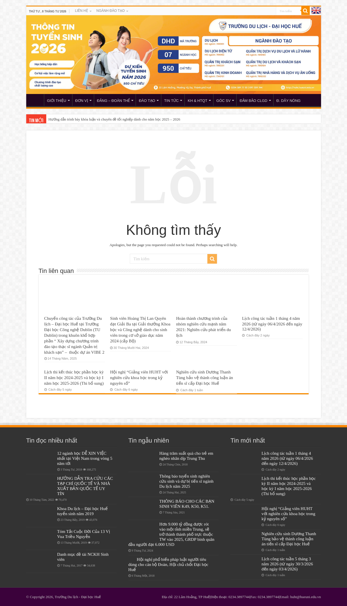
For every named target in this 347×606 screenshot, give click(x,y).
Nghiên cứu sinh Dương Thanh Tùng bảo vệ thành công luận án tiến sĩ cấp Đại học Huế (204, 377)
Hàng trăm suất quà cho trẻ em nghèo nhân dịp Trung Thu (186, 456)
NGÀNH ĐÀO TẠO (110, 11)
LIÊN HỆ (81, 11)
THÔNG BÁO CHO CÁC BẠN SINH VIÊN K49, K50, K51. (186, 504)
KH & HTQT (197, 101)
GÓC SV (223, 101)
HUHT (36, 100)
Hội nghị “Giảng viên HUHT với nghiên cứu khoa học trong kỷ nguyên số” (139, 377)
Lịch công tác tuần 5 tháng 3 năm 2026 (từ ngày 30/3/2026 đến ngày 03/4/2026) (287, 563)
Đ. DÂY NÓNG (288, 101)
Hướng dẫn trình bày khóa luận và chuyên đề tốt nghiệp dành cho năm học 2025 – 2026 (114, 119)
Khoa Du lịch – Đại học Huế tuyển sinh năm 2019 (82, 511)
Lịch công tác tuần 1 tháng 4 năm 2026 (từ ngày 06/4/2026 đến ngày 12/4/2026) (272, 323)
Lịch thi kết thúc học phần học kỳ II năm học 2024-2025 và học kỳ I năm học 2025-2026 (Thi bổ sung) (74, 377)
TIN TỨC (171, 101)
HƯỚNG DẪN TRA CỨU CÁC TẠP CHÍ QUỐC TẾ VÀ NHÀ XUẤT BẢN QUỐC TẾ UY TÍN (85, 486)
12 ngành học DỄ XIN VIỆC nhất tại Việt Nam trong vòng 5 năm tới (85, 458)
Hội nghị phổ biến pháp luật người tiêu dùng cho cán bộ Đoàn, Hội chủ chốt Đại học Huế (168, 564)
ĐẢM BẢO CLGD (253, 101)
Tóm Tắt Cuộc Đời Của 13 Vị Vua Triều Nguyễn (83, 534)
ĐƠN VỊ (81, 101)
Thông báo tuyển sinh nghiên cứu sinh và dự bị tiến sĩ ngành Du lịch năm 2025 (186, 481)
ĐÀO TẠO (147, 101)
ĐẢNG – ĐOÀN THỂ (113, 101)
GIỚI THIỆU (56, 101)
